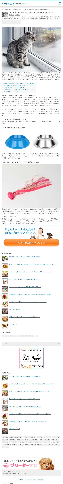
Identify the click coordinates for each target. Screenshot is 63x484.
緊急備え (44, 442)
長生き (52, 439)
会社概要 (36, 479)
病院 (29, 335)
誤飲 (23, 442)
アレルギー (10, 335)
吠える (19, 442)
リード (53, 437)
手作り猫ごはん (32, 437)
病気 (17, 444)
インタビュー (50, 444)
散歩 (3, 442)
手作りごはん (35, 442)
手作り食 (53, 442)
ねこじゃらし (43, 437)
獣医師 (57, 439)
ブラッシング (28, 442)
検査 (23, 335)
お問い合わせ (41, 479)
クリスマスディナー (7, 444)
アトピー (4, 335)
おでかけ (16, 437)
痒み (33, 335)
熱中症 (32, 444)
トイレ (45, 439)
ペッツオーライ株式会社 (7, 483)
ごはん (57, 442)
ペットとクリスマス (33, 439)
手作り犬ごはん (12, 439)
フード (15, 335)
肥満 (49, 442)
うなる (40, 439)
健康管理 (11, 437)
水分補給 (14, 442)
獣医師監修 (57, 444)
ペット (19, 335)
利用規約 (21, 479)
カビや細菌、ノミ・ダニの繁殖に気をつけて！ (14, 85)
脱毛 (36, 335)
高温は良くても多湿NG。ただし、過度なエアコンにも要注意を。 (19, 83)
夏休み (26, 439)
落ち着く (44, 444)
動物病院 (39, 444)
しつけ (58, 437)
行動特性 (27, 444)
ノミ (10, 442)
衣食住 (18, 439)
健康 (7, 439)
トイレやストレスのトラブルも (11, 91)
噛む (7, 442)
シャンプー (25, 437)
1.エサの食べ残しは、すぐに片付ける (14, 87)
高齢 (49, 439)
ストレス (7, 446)
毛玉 (23, 439)
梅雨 (3, 439)
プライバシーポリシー (28, 479)
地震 (7, 437)
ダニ (38, 437)
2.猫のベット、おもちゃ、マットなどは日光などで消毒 (18, 89)
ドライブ (22, 444)
